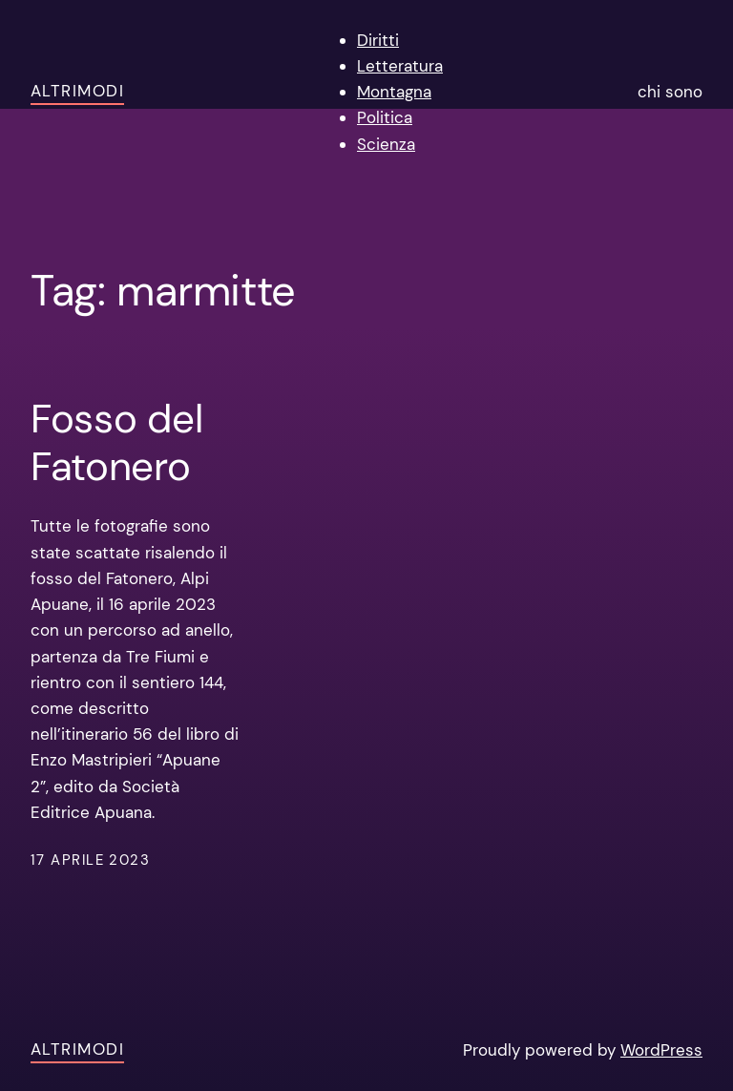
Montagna (394, 91)
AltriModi (77, 90)
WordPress (661, 1049)
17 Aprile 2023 (90, 860)
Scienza (386, 144)
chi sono (670, 91)
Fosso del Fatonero (116, 443)
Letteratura (400, 65)
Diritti (378, 40)
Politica (384, 117)
